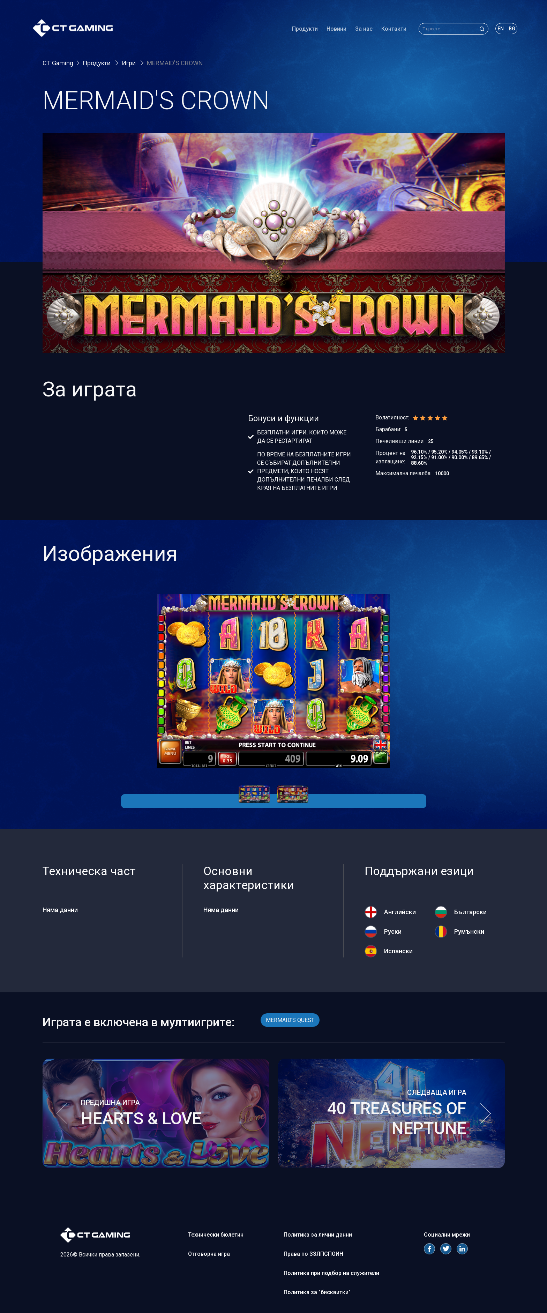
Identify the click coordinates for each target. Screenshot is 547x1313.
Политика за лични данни (318, 1234)
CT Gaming (58, 63)
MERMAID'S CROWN (175, 63)
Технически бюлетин (215, 1234)
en (498, 29)
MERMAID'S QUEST (290, 1020)
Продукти (303, 29)
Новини (334, 29)
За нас (361, 29)
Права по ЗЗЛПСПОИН (313, 1254)
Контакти (391, 29)
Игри (129, 63)
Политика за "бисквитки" (317, 1292)
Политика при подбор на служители (331, 1273)
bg (510, 29)
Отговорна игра (209, 1254)
